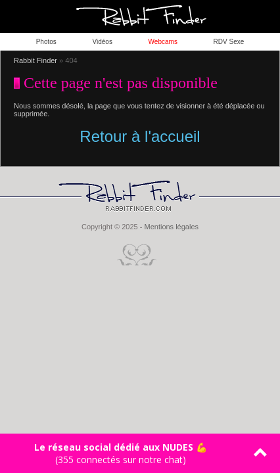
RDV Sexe (229, 41)
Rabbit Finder (35, 60)
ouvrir (263, 16)
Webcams (163, 41)
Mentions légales (171, 227)
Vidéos (102, 41)
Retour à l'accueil (140, 136)
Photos (46, 41)
